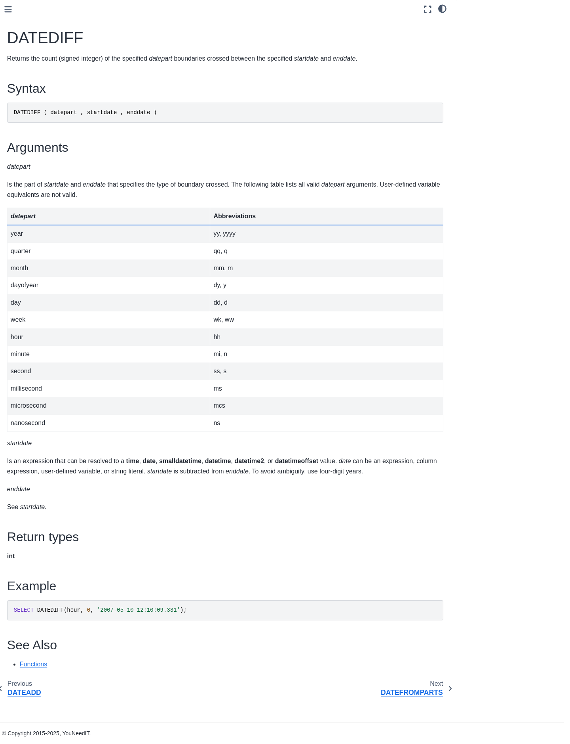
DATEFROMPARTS (61, 228)
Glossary (28, 716)
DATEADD (49, 203)
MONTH (46, 354)
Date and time (47, 178)
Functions (36, 127)
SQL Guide (31, 102)
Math (35, 477)
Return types (479, 46)
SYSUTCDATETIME (61, 401)
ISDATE (46, 341)
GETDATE (49, 316)
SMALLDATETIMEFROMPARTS (73, 372)
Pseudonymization (52, 502)
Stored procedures (46, 615)
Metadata (41, 489)
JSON (30, 640)
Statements (37, 602)
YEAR (43, 439)
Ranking (39, 514)
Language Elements (48, 577)
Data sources (33, 77)
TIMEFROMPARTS (60, 414)
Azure (36, 165)
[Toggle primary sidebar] (131, 9)
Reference (30, 691)
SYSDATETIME (55, 388)
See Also (474, 68)
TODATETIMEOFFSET (65, 426)
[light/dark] (442, 8)
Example (474, 57)
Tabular (38, 552)
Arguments (476, 35)
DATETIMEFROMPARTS (67, 278)
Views (30, 628)
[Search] (62, 32)
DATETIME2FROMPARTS (69, 266)
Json (35, 464)
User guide (30, 90)
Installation (30, 665)
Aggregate (42, 140)
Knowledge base (38, 703)
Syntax (472, 24)
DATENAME (51, 241)
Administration (35, 678)
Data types (36, 115)
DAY (41, 291)
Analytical (41, 153)
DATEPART (50, 253)
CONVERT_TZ (55, 190)
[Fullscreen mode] (427, 9)
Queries (33, 590)
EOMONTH (50, 304)
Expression (43, 451)
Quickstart (29, 52)
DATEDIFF (49, 215)
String (36, 527)
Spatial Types (40, 653)
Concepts (29, 64)
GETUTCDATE (55, 329)
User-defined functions (51, 565)
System (38, 539)
